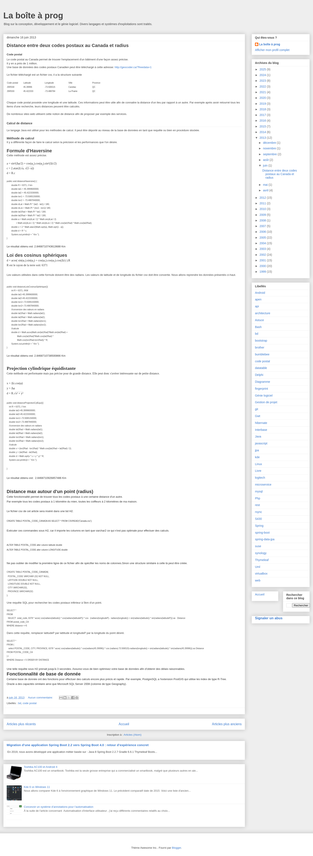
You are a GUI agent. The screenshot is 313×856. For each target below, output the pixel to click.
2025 (263, 69)
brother (259, 347)
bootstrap (261, 340)
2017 (263, 115)
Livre (258, 470)
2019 (263, 103)
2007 (263, 226)
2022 (263, 86)
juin (265, 165)
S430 (258, 518)
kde (257, 457)
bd (19, 703)
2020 (263, 97)
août (266, 160)
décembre (270, 142)
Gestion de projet (266, 402)
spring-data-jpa (264, 539)
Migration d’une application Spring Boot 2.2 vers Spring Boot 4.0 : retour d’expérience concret (78, 745)
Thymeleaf (262, 560)
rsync (258, 512)
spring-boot (262, 532)
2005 (263, 237)
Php (257, 498)
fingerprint (261, 388)
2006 (263, 231)
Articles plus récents (21, 724)
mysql (259, 491)
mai (265, 184)
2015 (263, 126)
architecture (262, 313)
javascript (261, 443)
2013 (263, 137)
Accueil (124, 724)
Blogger (176, 847)
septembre (270, 154)
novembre (270, 148)
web (257, 580)
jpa (257, 450)
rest (257, 505)
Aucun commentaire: (41, 697)
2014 (263, 132)
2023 (263, 80)
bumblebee (262, 354)
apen (258, 299)
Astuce (259, 320)
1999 (263, 271)
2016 (263, 120)
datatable (261, 368)
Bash (258, 327)
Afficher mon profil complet (272, 50)
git (256, 409)
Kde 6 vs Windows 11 (37, 787)
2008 (263, 220)
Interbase (261, 429)
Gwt (257, 416)
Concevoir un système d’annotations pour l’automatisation (58, 806)
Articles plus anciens (227, 724)
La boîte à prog (33, 15)
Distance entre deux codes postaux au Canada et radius (68, 45)
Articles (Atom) (132, 734)
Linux (258, 464)
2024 (263, 75)
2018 (263, 109)
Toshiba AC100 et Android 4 (40, 766)
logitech (260, 477)
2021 (263, 92)
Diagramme (262, 381)
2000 (263, 266)
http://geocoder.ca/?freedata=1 (133, 67)
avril (266, 190)
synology (260, 553)
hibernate (261, 423)
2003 (263, 249)
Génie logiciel (264, 395)
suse (258, 546)
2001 (263, 260)
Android (260, 292)
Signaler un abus (269, 618)
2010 (263, 209)
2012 (263, 197)
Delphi (259, 374)
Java (258, 436)
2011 (263, 203)
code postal (30, 703)
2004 (263, 243)
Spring (259, 525)
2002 (263, 254)
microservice (263, 484)
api (257, 306)
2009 (263, 214)
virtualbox (261, 573)
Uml (257, 567)
